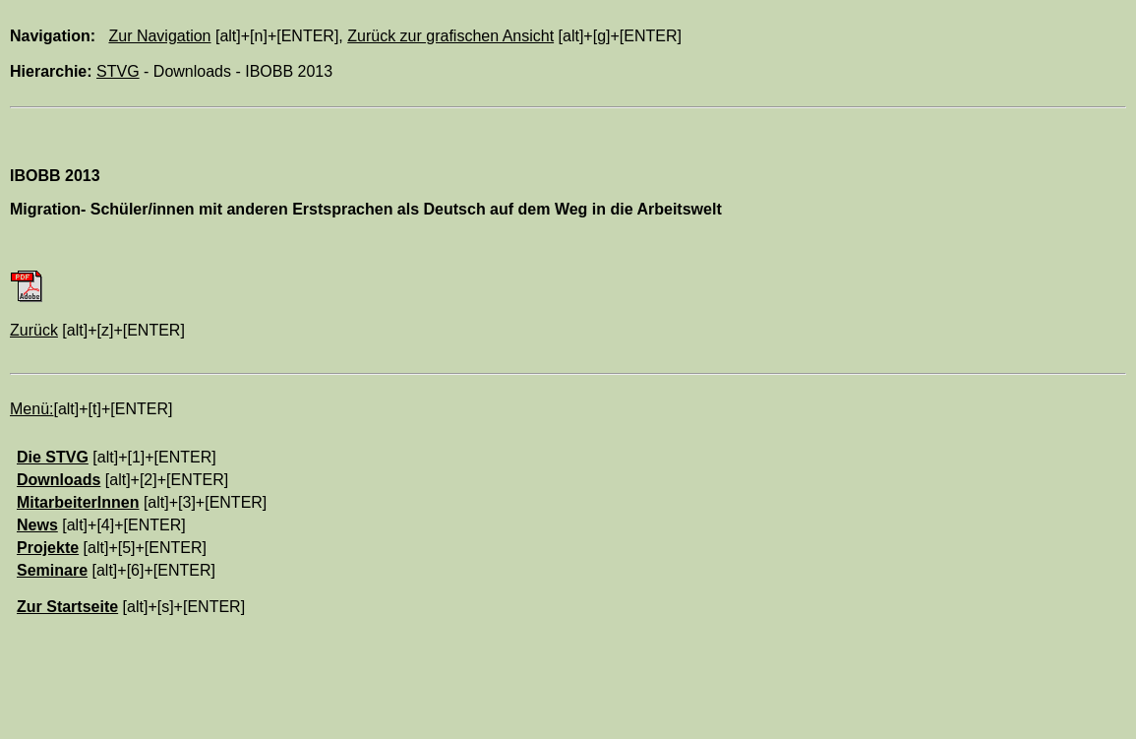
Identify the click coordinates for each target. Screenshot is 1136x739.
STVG (118, 71)
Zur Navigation (159, 36)
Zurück (34, 330)
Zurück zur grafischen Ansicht (450, 36)
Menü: (31, 408)
